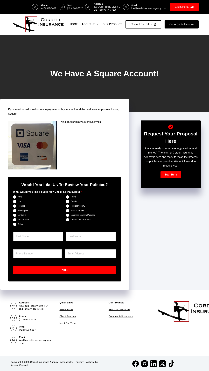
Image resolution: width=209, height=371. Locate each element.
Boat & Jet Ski (77, 211)
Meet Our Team (68, 323)
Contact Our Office (143, 24)
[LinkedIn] (153, 363)
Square (12, 113)
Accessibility (66, 362)
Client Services (68, 316)
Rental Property (78, 206)
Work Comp (23, 220)
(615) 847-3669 (48, 8)
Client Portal (184, 6)
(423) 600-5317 (75, 8)
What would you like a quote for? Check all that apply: (47, 191)
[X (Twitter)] (162, 363)
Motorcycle (23, 211)
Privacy (80, 362)
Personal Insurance (119, 309)
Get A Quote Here (181, 24)
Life (19, 201)
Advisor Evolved (19, 365)
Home (74, 24)
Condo (74, 201)
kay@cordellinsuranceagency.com (148, 8)
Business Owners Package (83, 215)
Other (20, 224)
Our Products (115, 24)
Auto (20, 197)
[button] (170, 174)
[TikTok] (171, 363)
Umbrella (22, 215)
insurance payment (46, 109)
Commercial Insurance (121, 316)
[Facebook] (135, 363)
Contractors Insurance (81, 220)
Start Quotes (66, 309)
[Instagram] (144, 363)
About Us (91, 24)
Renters (21, 206)
